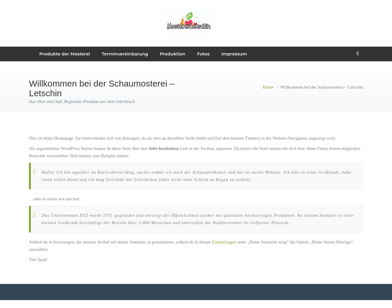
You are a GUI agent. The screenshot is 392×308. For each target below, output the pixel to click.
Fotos (203, 54)
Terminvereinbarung (125, 54)
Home (268, 87)
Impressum (234, 54)
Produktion (172, 54)
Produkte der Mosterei (64, 54)
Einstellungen (224, 242)
